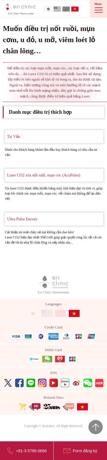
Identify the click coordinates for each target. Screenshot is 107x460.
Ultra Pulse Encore (22, 219)
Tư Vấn (13, 136)
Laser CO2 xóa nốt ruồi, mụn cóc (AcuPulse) (43, 175)
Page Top (95, 427)
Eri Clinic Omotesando (53, 285)
